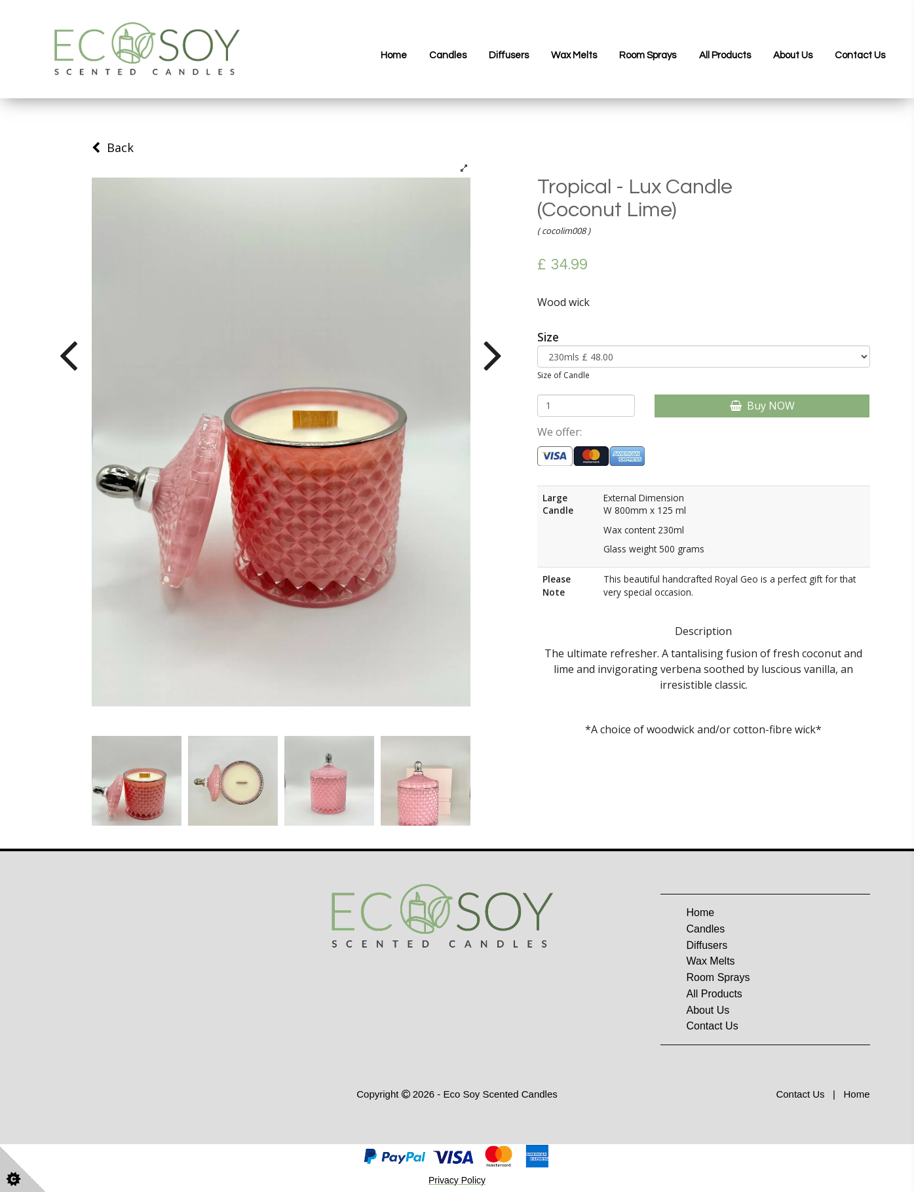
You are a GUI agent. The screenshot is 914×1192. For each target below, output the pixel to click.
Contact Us (860, 55)
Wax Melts (574, 55)
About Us (792, 55)
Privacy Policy (457, 1180)
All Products (725, 55)
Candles (448, 55)
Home (394, 55)
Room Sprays (647, 55)
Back (113, 147)
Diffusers (509, 55)
